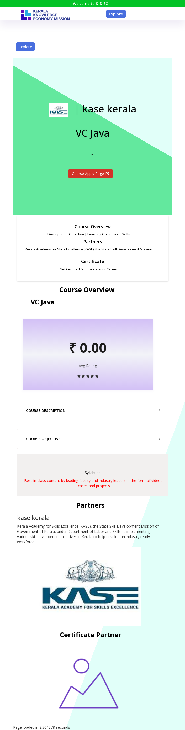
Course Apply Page (90, 173)
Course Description (46, 410)
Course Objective (43, 438)
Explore (116, 14)
